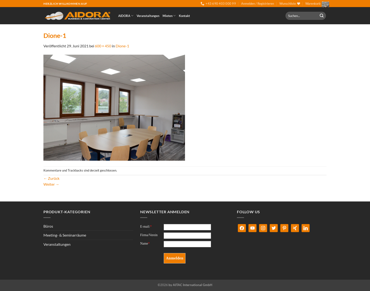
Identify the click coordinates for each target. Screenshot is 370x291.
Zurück (51, 178)
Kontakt (184, 16)
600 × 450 (103, 46)
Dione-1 (122, 46)
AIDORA (125, 15)
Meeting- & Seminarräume (64, 235)
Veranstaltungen (148, 16)
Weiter (51, 184)
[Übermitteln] (322, 16)
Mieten (169, 15)
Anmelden (174, 258)
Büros (48, 226)
